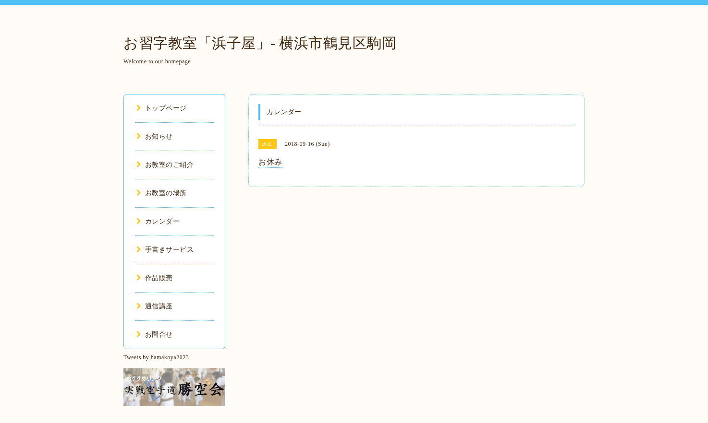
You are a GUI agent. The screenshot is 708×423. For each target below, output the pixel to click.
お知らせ (154, 136)
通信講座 (154, 306)
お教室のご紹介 (165, 164)
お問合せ (154, 334)
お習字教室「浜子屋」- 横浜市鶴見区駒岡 (260, 43)
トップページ (161, 108)
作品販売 (154, 278)
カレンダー (158, 221)
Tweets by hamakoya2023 (156, 357)
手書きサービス (165, 249)
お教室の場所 (161, 193)
